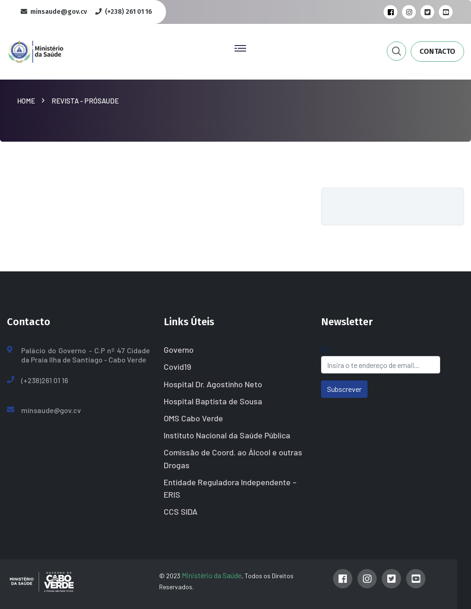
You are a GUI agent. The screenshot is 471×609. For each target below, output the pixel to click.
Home (27, 101)
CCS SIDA (180, 511)
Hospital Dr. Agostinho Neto (213, 384)
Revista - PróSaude (85, 101)
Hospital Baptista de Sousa (213, 401)
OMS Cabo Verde (193, 418)
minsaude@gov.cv (51, 410)
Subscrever (344, 389)
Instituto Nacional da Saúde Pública (227, 435)
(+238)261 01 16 (44, 380)
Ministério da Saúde (211, 575)
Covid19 (177, 367)
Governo (179, 350)
